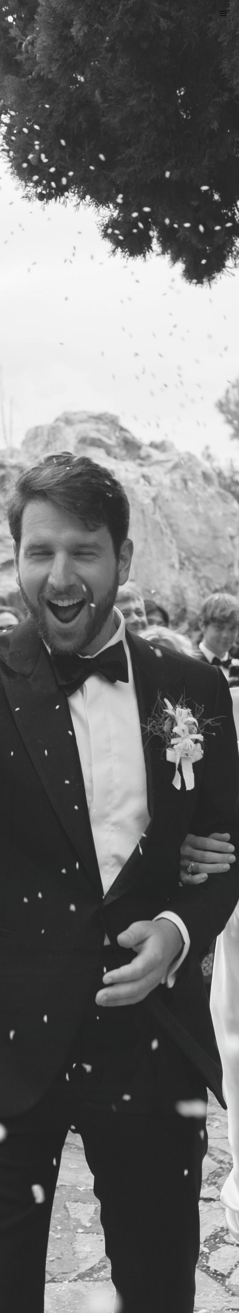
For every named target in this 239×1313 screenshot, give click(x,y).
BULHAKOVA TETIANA (66, 13)
